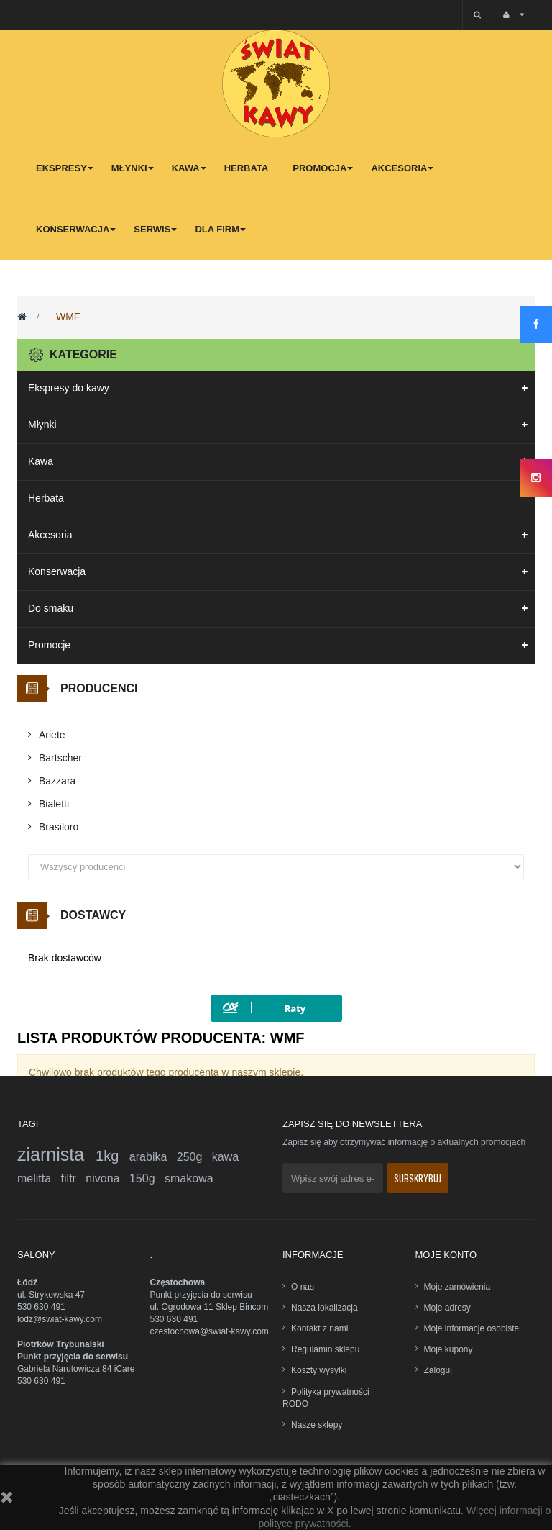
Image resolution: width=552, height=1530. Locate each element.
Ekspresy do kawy (68, 388)
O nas (302, 1287)
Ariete (52, 735)
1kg (112, 1156)
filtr (73, 1178)
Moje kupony (448, 1349)
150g (147, 1178)
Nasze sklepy (316, 1425)
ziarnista (56, 1154)
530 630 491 (41, 1307)
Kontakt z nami (319, 1328)
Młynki (42, 424)
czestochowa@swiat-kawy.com (209, 1331)
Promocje (49, 645)
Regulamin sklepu (325, 1349)
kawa (225, 1157)
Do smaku (50, 608)
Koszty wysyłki (318, 1370)
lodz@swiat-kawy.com (59, 1319)
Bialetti (54, 804)
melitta (39, 1178)
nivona (107, 1178)
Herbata (46, 498)
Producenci (99, 688)
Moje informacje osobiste (472, 1328)
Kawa (40, 461)
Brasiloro (58, 827)
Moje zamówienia (457, 1287)
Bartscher (60, 758)
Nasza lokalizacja (324, 1308)
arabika (153, 1157)
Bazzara (57, 781)
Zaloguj (438, 1370)
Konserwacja (57, 571)
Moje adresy (447, 1308)
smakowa (189, 1178)
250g (194, 1157)
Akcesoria (50, 534)
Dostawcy (93, 915)
